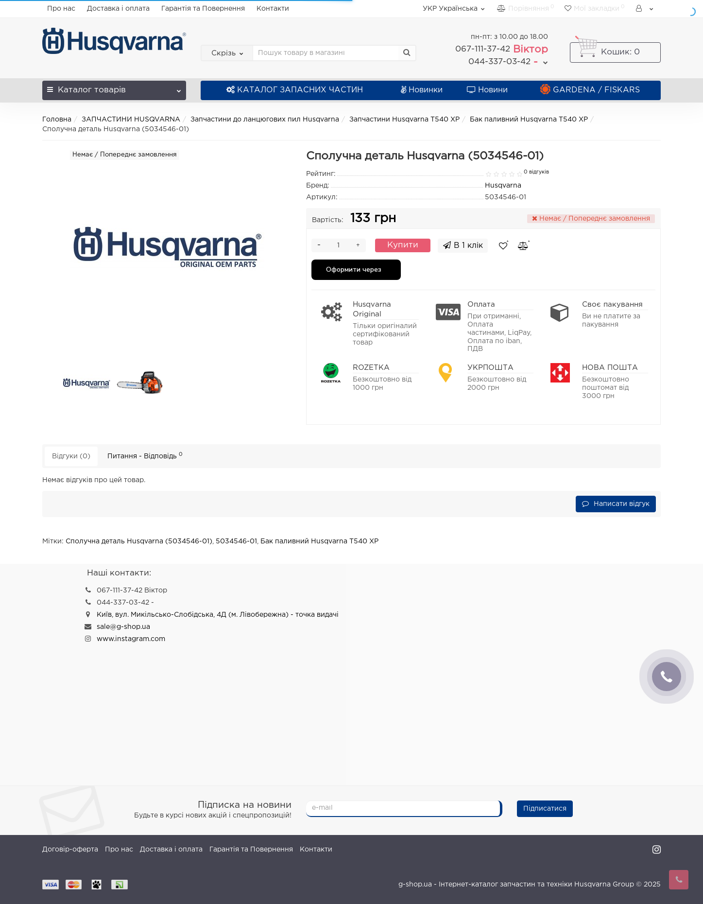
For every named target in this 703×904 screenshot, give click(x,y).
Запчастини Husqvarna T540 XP (404, 119)
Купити (402, 245)
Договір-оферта (70, 849)
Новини (487, 90)
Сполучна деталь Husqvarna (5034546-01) (139, 541)
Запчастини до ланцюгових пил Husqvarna (264, 119)
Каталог (114, 87)
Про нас (61, 9)
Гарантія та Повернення (203, 9)
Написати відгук (616, 503)
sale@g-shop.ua (123, 627)
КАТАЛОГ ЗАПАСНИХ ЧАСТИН (294, 90)
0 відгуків (536, 172)
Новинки (422, 90)
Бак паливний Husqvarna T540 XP (529, 119)
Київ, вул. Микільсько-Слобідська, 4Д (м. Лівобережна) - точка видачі (218, 615)
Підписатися (544, 809)
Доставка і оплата (118, 9)
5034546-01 (236, 541)
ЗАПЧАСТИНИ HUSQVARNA (131, 119)
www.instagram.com (131, 639)
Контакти (273, 9)
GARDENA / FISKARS (590, 90)
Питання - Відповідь (145, 455)
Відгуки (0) (71, 456)
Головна (56, 119)
